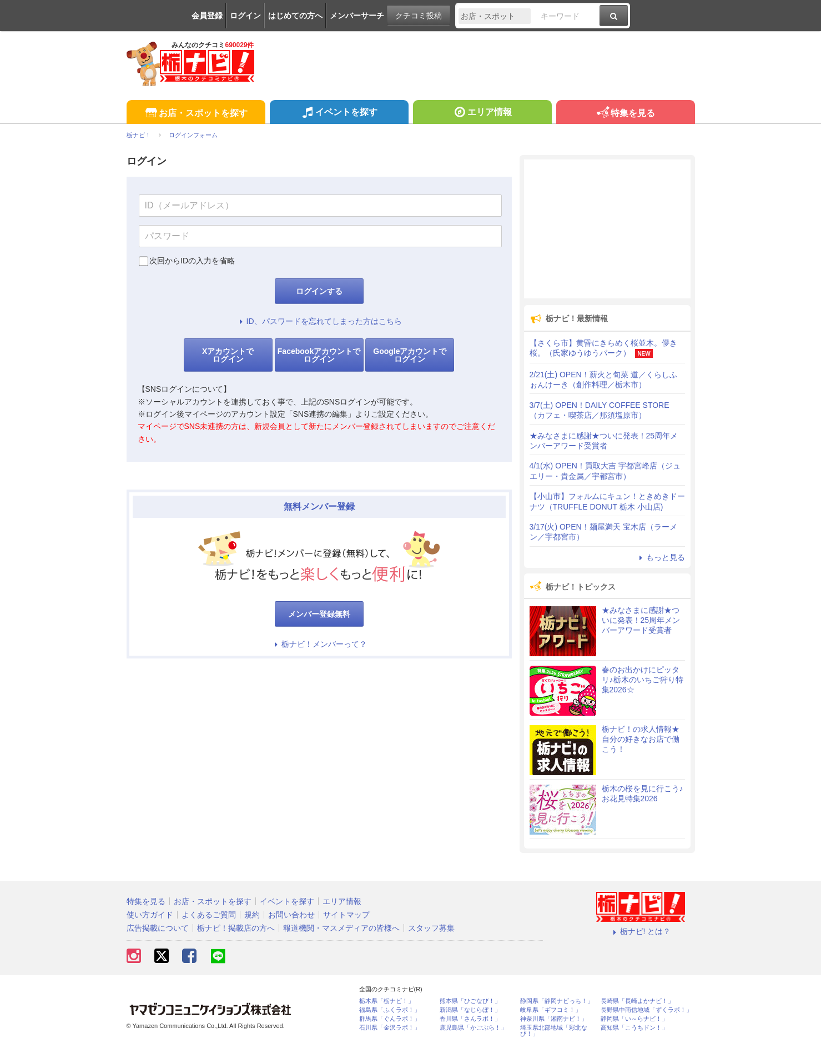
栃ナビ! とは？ (640, 931)
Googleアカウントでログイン (409, 355)
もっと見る (660, 557)
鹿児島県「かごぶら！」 (473, 1028)
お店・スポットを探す (196, 113)
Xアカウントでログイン (228, 355)
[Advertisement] (607, 228)
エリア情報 (482, 113)
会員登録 (207, 15)
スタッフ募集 (431, 928)
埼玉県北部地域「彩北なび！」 (553, 1031)
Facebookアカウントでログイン (319, 355)
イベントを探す (338, 113)
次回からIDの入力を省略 (192, 260)
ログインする (319, 291)
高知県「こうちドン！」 (634, 1028)
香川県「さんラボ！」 (470, 1019)
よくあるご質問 (209, 914)
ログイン (245, 15)
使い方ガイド (150, 914)
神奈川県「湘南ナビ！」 (553, 1019)
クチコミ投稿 (418, 15)
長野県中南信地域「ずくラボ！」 (646, 1010)
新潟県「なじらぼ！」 (470, 1010)
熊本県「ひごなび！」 (470, 1001)
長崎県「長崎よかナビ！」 (637, 1001)
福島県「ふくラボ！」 (389, 1010)
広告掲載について (158, 928)
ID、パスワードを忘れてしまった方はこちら (319, 321)
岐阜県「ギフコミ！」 (550, 1010)
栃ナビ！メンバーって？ (319, 644)
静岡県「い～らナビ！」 (634, 1019)
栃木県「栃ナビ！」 (386, 1001)
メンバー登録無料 (319, 614)
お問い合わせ (291, 914)
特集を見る (625, 113)
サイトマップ (346, 914)
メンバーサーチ (357, 15)
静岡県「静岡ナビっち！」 (556, 1001)
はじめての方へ (295, 15)
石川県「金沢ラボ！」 (389, 1028)
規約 (252, 914)
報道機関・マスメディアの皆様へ (341, 928)
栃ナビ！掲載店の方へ (236, 928)
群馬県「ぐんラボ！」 (389, 1019)
